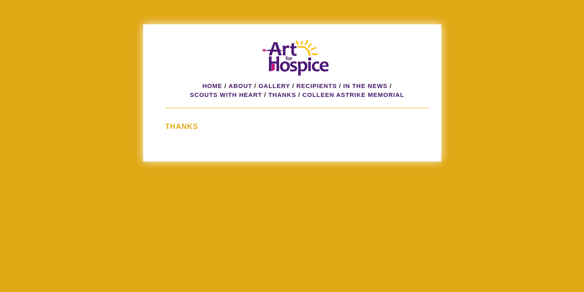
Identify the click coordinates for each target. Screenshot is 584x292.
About (240, 85)
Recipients (316, 85)
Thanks (282, 94)
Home (212, 85)
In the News (365, 85)
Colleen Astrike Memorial (353, 94)
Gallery (274, 85)
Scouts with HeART (226, 94)
